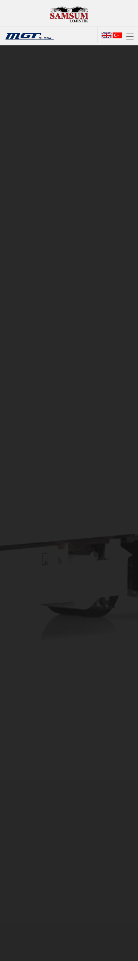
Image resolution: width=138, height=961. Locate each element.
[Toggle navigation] (130, 37)
